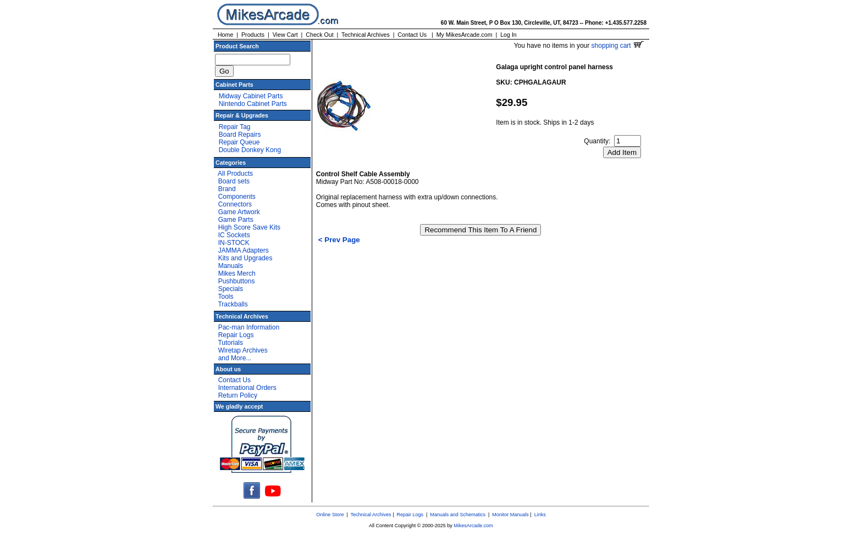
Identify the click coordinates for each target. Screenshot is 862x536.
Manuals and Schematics (457, 514)
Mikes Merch (237, 273)
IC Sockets (234, 235)
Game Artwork (239, 212)
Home (225, 34)
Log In (508, 34)
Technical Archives (365, 34)
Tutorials (230, 343)
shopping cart (618, 45)
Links (540, 514)
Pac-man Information (248, 327)
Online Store (330, 514)
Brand (227, 189)
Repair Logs (236, 335)
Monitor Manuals (510, 514)
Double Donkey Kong (250, 150)
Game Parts (235, 220)
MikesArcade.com (473, 525)
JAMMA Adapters (243, 250)
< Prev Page (339, 240)
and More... (235, 358)
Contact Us (412, 34)
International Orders (247, 388)
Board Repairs (240, 134)
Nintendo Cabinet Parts (253, 104)
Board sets (234, 181)
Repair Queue (239, 142)
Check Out (319, 34)
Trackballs (232, 304)
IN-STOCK (234, 243)
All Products (235, 173)
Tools (225, 296)
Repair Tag (235, 127)
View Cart (285, 34)
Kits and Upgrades (245, 258)
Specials (230, 289)
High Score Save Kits (249, 227)
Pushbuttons (236, 281)
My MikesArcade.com (464, 34)
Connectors (235, 204)
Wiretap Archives (243, 350)
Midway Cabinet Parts (251, 96)
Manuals (230, 266)
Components (237, 196)
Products (252, 34)
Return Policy (237, 395)
